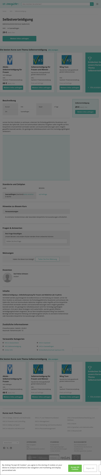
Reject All (90, 468)
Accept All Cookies (75, 468)
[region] (50, 467)
